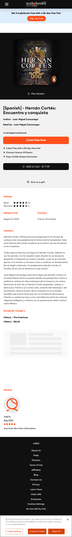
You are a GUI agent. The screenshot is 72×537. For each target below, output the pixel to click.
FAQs (36, 455)
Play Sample (37, 94)
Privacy (36, 485)
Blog (36, 475)
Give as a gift (38, 182)
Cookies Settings (36, 504)
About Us (36, 450)
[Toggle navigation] (6, 4)
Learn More (36, 489)
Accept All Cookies (37, 531)
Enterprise (36, 499)
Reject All (56, 531)
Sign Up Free (36, 18)
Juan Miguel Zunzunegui (25, 119)
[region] (36, 526)
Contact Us (36, 480)
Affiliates (36, 470)
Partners (36, 460)
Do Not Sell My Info (36, 509)
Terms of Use (36, 465)
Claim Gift (36, 494)
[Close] (68, 519)
